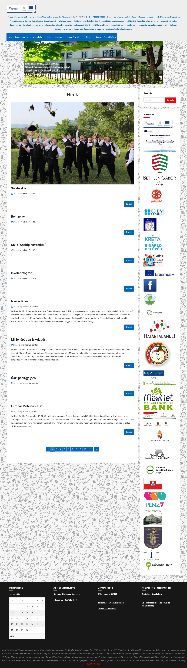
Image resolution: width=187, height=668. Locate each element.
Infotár (89, 37)
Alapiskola (39, 37)
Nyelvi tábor (19, 301)
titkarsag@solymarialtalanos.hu (111, 603)
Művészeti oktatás (56, 37)
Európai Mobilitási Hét (26, 406)
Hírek (10, 37)
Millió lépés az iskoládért (28, 339)
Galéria (98, 37)
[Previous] (90, 449)
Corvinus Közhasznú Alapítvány (67, 594)
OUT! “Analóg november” (28, 245)
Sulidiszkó (18, 188)
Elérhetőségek (110, 37)
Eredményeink (75, 37)
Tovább (129, 204)
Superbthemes (93, 664)
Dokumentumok (23, 37)
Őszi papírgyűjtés (23, 378)
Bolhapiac (18, 216)
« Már (12, 636)
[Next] (96, 449)
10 (85, 449)
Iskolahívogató (21, 273)
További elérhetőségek (107, 609)
